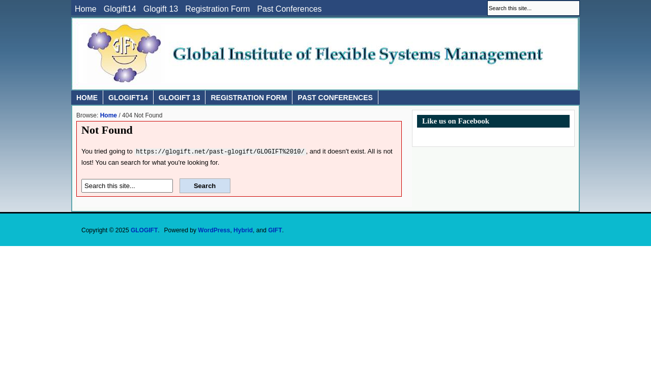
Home (86, 9)
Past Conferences (289, 9)
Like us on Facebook (455, 121)
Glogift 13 (160, 9)
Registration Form (217, 9)
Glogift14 (120, 9)
